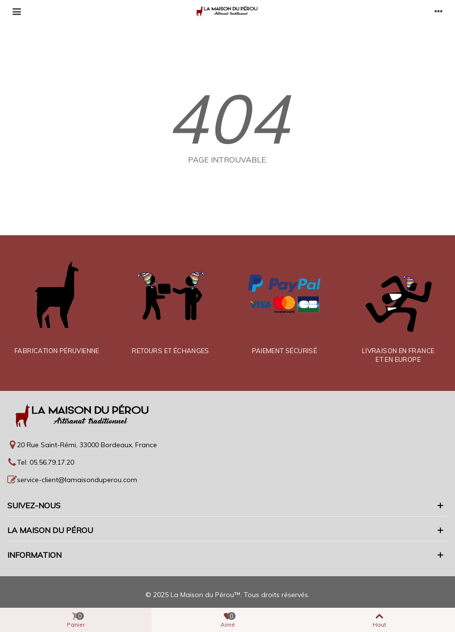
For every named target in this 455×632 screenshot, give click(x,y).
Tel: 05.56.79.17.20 (45, 462)
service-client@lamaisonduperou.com (77, 479)
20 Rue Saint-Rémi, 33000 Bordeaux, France (87, 444)
